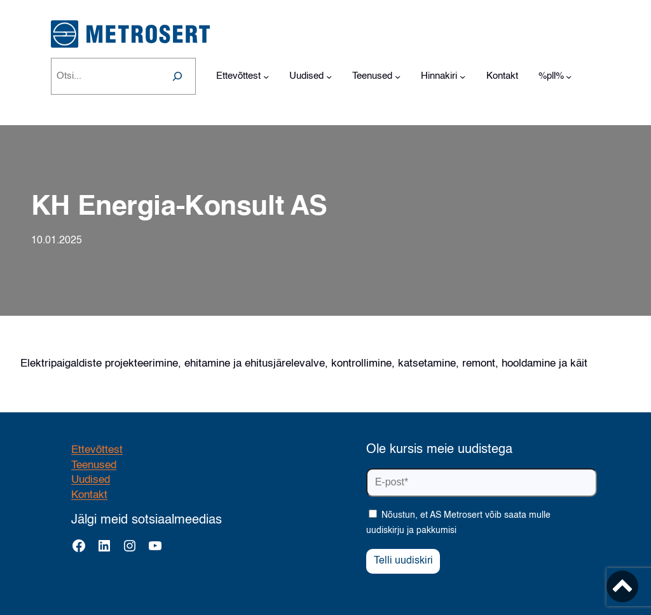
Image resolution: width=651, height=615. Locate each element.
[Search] (177, 76)
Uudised (90, 480)
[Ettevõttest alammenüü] (266, 76)
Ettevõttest (97, 450)
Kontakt (89, 495)
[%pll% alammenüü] (569, 76)
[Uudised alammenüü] (329, 76)
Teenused (93, 465)
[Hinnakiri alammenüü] (462, 76)
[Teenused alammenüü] (398, 76)
